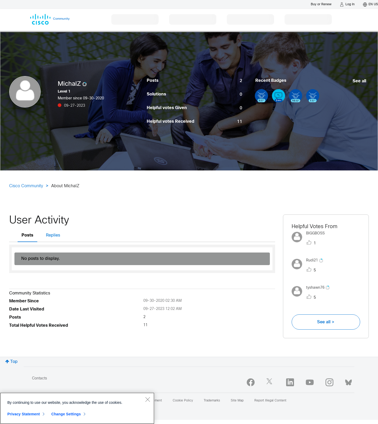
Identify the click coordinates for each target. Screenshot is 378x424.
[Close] (147, 399)
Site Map (237, 400)
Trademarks (212, 400)
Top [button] (14, 362)
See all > (325, 322)
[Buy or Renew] (321, 4)
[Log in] (347, 4)
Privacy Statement (23, 414)
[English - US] (370, 4)
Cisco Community (26, 186)
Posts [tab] (27, 235)
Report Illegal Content (270, 400)
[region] (77, 408)
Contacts (39, 378)
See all (359, 81)
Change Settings (66, 414)
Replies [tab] (53, 235)
